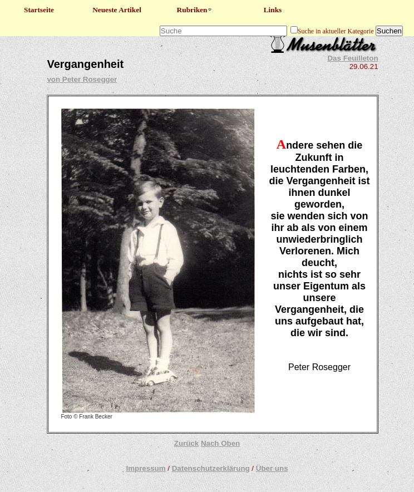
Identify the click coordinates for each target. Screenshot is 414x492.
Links (273, 10)
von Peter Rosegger (82, 79)
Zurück (186, 443)
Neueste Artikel (116, 10)
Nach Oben (220, 443)
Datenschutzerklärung (211, 468)
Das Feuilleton (352, 58)
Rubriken (195, 10)
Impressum (145, 468)
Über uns (272, 468)
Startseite (39, 10)
